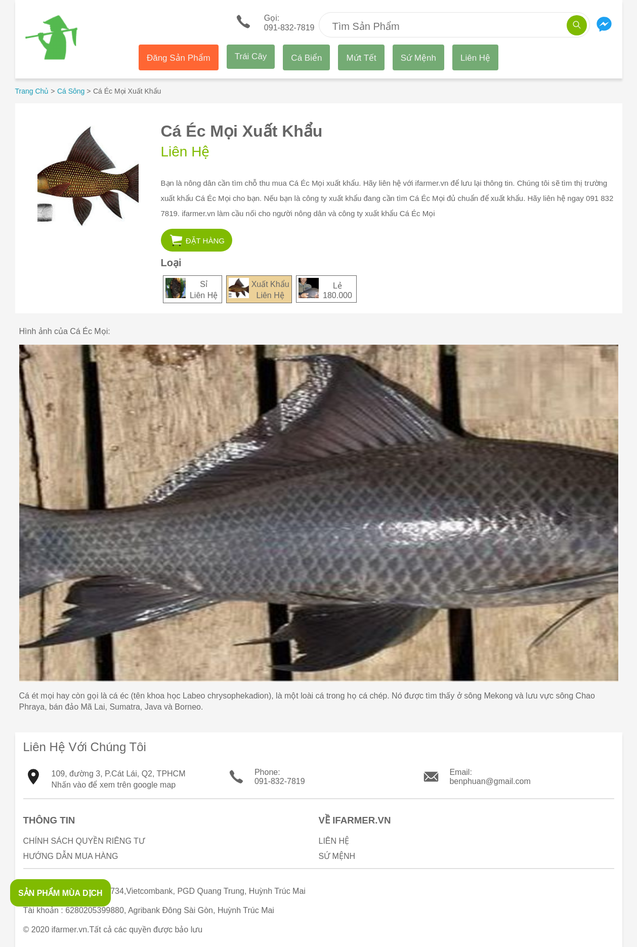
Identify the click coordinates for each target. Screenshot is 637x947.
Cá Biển (306, 58)
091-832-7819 (279, 781)
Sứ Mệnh (418, 58)
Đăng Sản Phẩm (178, 58)
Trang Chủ (32, 91)
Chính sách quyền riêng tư (84, 841)
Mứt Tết (361, 58)
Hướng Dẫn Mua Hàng (70, 856)
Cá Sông (70, 91)
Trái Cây (251, 56)
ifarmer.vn (69, 929)
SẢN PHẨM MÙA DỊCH (60, 893)
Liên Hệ (475, 58)
